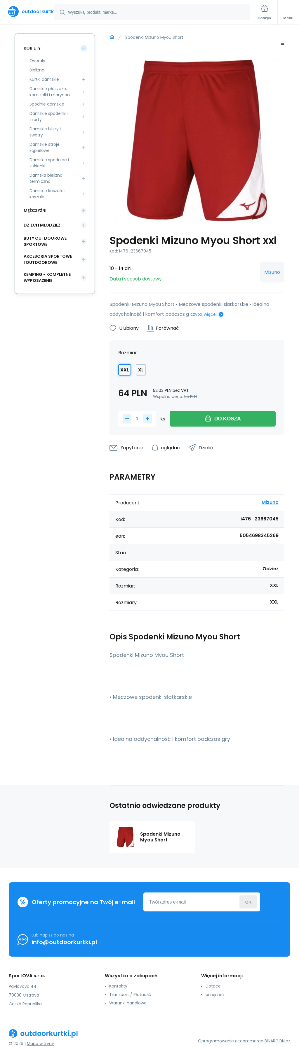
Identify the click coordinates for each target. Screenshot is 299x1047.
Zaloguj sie (248, 902)
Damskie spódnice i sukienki (49, 163)
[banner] (27, 11)
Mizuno (272, 272)
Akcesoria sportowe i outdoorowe (48, 259)
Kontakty (118, 986)
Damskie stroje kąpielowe (44, 147)
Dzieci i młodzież (42, 225)
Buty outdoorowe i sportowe (46, 241)
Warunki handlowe (128, 1003)
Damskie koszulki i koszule (47, 194)
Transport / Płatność (130, 994)
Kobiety (32, 48)
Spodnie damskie (46, 104)
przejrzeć (215, 994)
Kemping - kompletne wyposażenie (47, 277)
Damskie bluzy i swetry (45, 132)
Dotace (213, 986)
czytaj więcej (203, 314)
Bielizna (36, 70)
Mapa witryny (40, 1043)
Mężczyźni (35, 210)
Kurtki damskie (44, 79)
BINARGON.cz (277, 1041)
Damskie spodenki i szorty (48, 116)
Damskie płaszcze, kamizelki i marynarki (50, 92)
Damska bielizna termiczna (45, 178)
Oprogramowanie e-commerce (230, 1041)
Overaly (37, 61)
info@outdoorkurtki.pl (64, 942)
